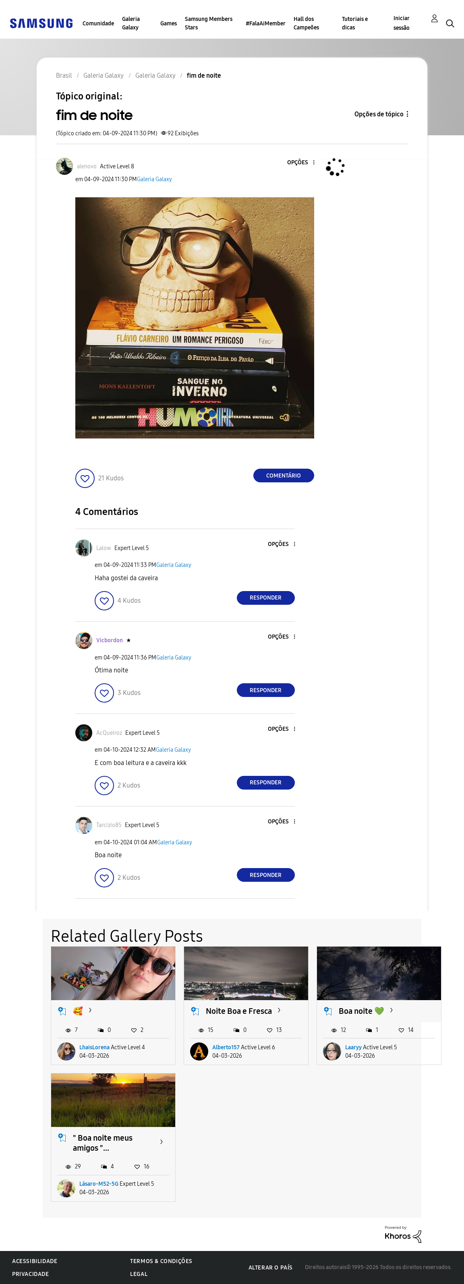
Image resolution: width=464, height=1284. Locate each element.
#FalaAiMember (266, 23)
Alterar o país (271, 1267)
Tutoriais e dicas (355, 23)
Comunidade (98, 23)
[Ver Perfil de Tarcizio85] (109, 825)
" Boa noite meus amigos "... (103, 1143)
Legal (138, 1274)
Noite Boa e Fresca (239, 1011)
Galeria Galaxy (131, 23)
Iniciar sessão (402, 23)
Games (168, 23)
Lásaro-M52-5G (98, 1184)
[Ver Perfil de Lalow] (103, 548)
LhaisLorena (94, 1047)
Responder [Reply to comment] (266, 597)
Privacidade (30, 1274)
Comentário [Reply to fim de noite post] (283, 475)
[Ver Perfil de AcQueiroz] (109, 733)
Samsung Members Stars (208, 23)
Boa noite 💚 (361, 1011)
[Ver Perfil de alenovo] (87, 166)
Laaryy (353, 1047)
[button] (300, 163)
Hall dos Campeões (306, 23)
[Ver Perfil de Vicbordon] (109, 640)
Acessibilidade (34, 1261)
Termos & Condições (161, 1261)
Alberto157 (226, 1047)
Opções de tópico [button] (379, 114)
